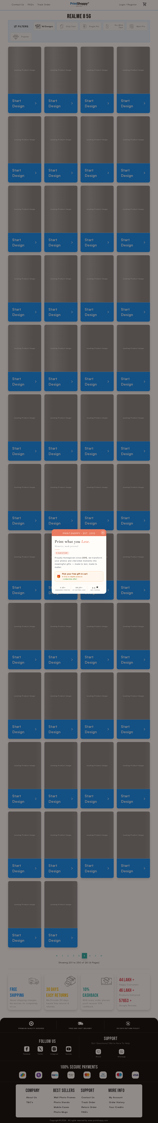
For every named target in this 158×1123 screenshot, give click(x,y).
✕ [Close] (103, 532)
